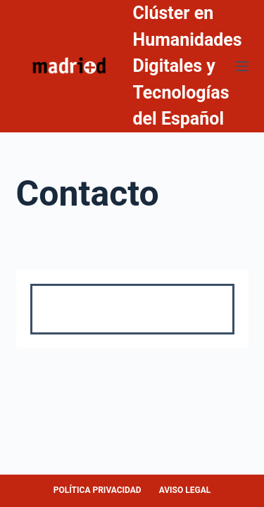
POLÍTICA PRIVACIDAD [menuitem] (98, 490)
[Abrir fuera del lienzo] (242, 66)
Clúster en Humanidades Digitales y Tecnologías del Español (187, 66)
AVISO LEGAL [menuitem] (185, 490)
